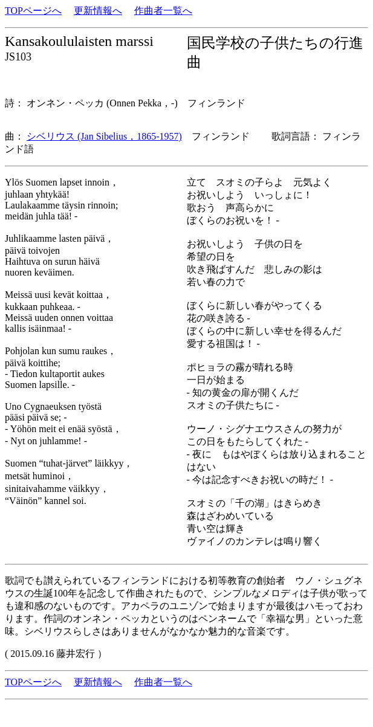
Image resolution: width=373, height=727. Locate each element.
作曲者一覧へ (163, 10)
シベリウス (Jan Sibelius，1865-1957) (104, 136)
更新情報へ (98, 10)
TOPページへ (33, 10)
